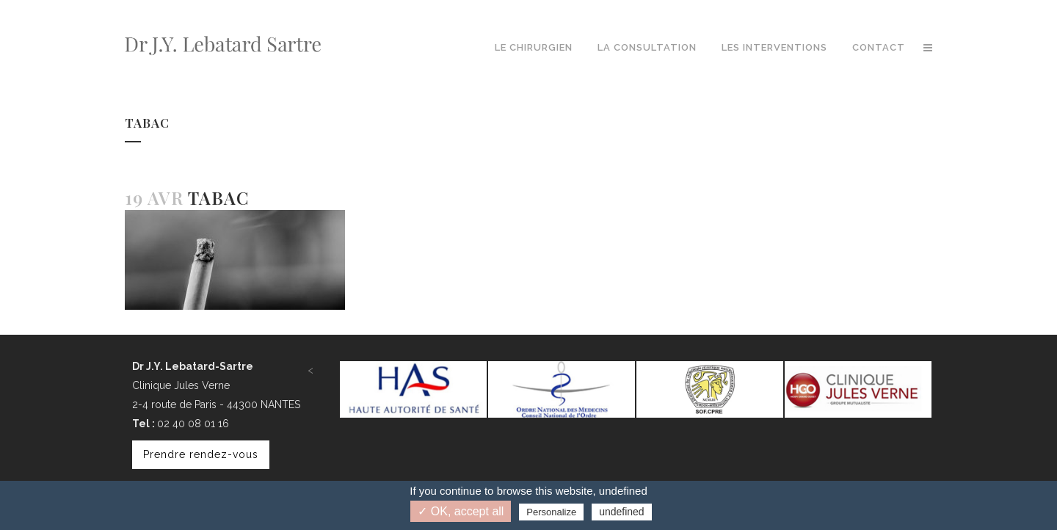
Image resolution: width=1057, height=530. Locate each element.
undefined (621, 512)
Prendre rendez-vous (200, 454)
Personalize (551, 512)
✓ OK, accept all (461, 511)
